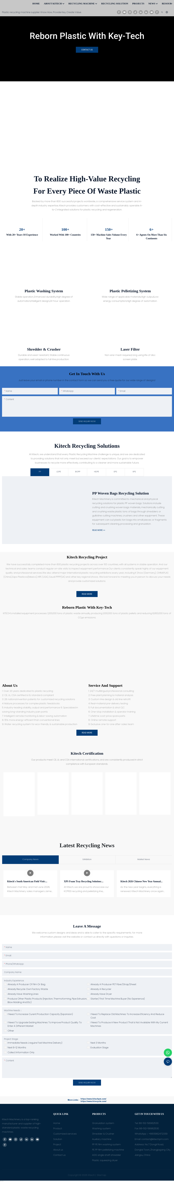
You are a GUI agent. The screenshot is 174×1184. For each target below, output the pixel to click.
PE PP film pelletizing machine (108, 1150)
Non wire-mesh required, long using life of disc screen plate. (130, 357)
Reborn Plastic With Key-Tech (87, 36)
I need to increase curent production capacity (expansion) (40, 1015)
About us (9, 686)
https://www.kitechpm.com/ (93, 1100)
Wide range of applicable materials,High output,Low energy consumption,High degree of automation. (130, 299)
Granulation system (103, 1124)
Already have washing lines (23, 995)
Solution (57, 1140)
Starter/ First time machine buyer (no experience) (118, 999)
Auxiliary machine (101, 1140)
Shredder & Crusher (103, 1134)
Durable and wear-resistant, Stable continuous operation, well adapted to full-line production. (44, 357)
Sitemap (101, 1176)
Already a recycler (101, 990)
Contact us (59, 1156)
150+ (108, 229)
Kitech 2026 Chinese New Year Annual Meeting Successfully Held (140, 881)
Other (11, 1031)
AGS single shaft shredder (106, 1156)
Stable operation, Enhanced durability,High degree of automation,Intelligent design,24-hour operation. (44, 299)
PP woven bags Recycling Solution (120, 494)
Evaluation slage (99, 1048)
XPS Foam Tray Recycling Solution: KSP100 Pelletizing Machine (83, 881)
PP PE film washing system (106, 1145)
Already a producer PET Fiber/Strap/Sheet (113, 985)
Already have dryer (101, 995)
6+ (152, 229)
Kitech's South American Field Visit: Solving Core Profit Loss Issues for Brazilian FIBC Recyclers (26, 883)
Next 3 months (98, 1043)
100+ (65, 229)
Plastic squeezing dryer (105, 1161)
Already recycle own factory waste (28, 990)
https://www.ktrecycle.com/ (93, 1102)
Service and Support (105, 686)
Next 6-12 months (17, 1048)
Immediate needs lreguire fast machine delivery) (35, 1043)
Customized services (65, 1134)
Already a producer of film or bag (26, 985)
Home (56, 1124)
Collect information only (21, 1053)
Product (57, 1129)
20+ (22, 229)
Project (57, 1145)
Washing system (101, 1129)
